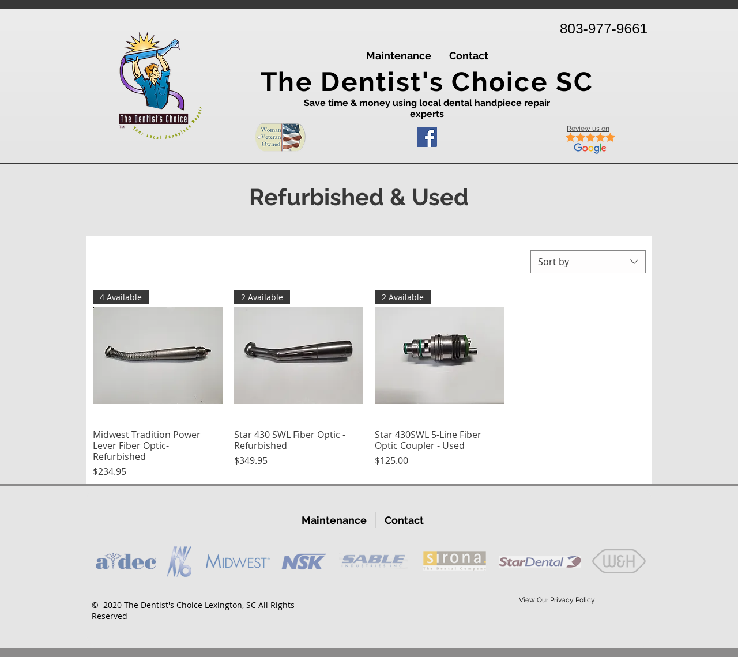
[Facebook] (427, 137)
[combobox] (588, 261)
